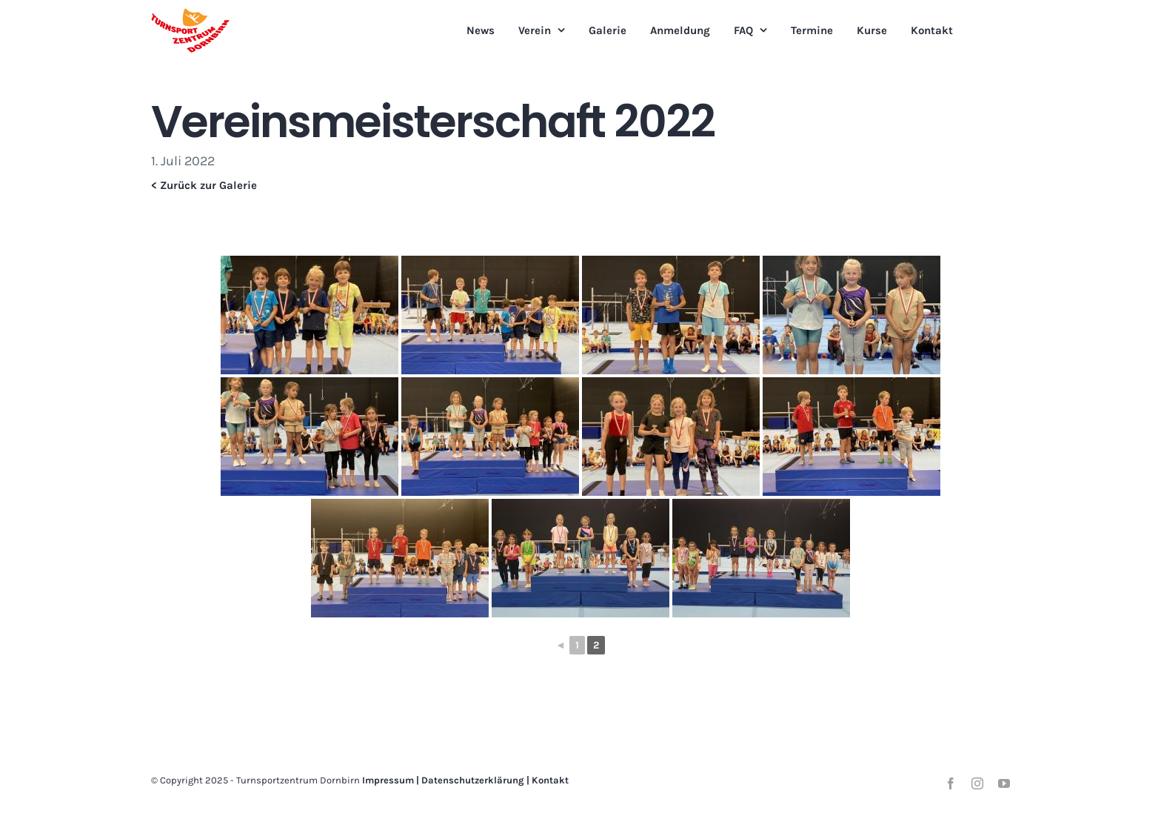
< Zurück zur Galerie (204, 185)
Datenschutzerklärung (472, 780)
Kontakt (550, 780)
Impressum (388, 780)
